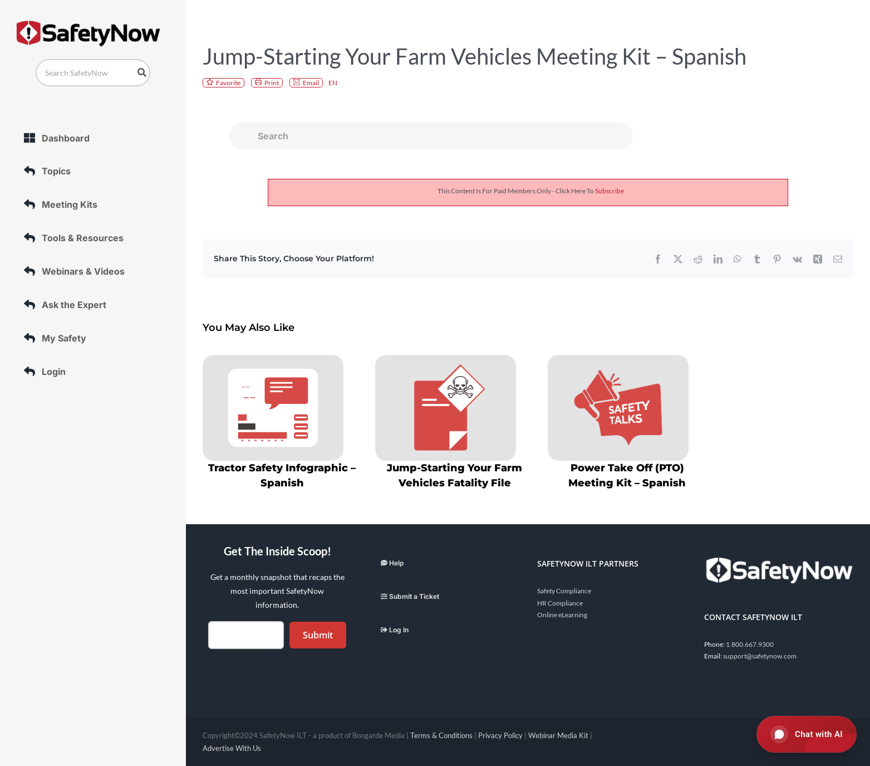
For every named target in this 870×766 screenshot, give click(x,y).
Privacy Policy (500, 735)
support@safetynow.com (760, 656)
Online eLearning (562, 615)
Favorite (228, 83)
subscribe (609, 191)
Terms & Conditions (441, 735)
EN (332, 83)
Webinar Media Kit (558, 735)
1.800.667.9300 (750, 644)
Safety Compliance (564, 591)
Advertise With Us (232, 748)
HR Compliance (560, 603)
